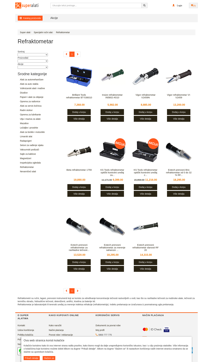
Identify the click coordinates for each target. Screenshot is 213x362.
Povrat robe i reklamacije (61, 335)
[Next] (77, 54)
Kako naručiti (55, 325)
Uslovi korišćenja (26, 330)
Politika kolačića (25, 335)
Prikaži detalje (32, 358)
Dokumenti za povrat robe (108, 325)
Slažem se (49, 358)
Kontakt (21, 325)
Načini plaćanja (56, 330)
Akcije (54, 18)
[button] (177, 5)
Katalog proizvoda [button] (30, 18)
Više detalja (79, 119)
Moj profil (100, 330)
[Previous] (66, 54)
